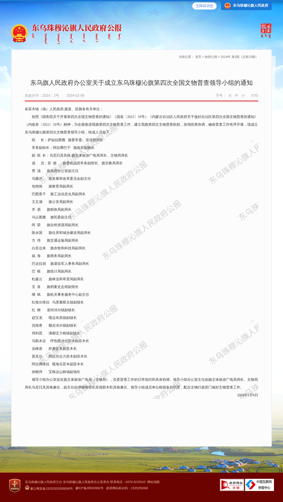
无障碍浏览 (204, 6)
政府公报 (211, 57)
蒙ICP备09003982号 (89, 488)
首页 (198, 57)
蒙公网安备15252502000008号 (49, 488)
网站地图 (153, 482)
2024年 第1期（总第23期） (239, 57)
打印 (254, 95)
